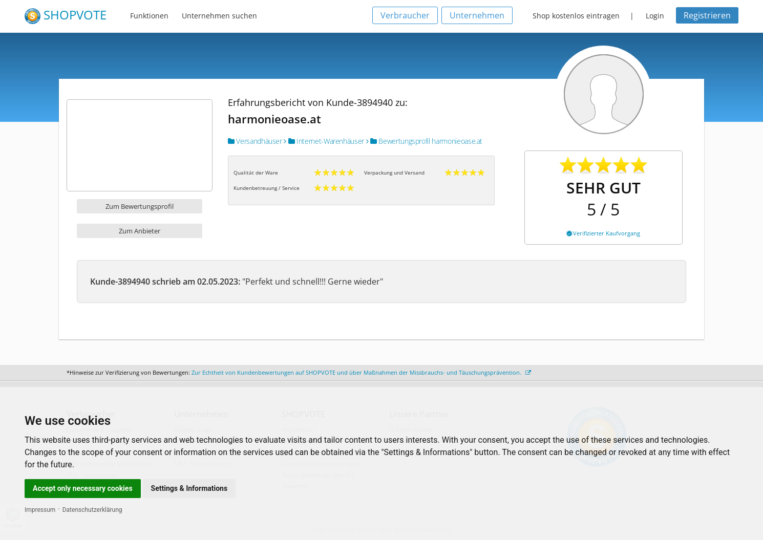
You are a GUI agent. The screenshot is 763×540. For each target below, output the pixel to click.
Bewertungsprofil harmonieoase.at (424, 141)
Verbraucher (405, 15)
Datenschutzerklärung (92, 509)
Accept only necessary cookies (83, 488)
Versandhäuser (255, 141)
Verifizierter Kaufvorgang (603, 233)
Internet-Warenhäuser (324, 141)
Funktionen (149, 15)
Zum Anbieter (139, 230)
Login (655, 15)
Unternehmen (477, 15)
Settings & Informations (189, 488)
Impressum (40, 509)
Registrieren (707, 15)
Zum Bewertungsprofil (139, 206)
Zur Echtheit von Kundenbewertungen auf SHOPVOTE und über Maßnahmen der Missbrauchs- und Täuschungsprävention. (361, 372)
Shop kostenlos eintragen (576, 15)
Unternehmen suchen (219, 15)
